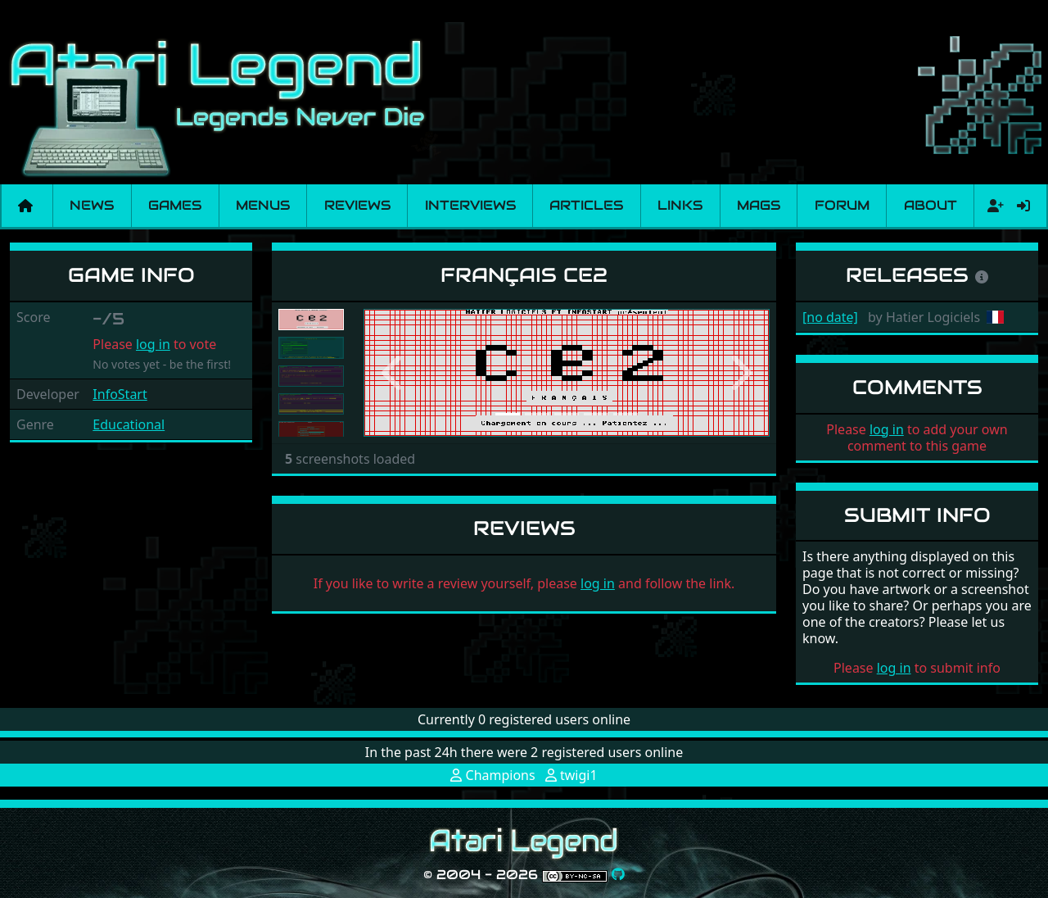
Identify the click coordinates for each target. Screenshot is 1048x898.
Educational (129, 424)
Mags (758, 205)
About (930, 205)
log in (153, 344)
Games (174, 205)
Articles (586, 205)
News (92, 205)
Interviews (470, 205)
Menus (263, 205)
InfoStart (120, 394)
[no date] (830, 317)
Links (679, 205)
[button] (394, 373)
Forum (842, 205)
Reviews (357, 205)
